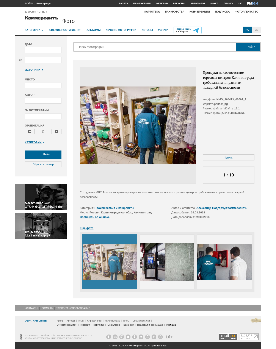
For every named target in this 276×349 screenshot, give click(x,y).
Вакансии (129, 324)
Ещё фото (86, 228)
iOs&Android (113, 324)
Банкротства (174, 11)
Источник (34, 69)
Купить (228, 157)
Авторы (147, 30)
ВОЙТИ (29, 3)
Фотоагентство (246, 11)
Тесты (126, 320)
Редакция (85, 324)
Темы (81, 320)
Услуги (163, 30)
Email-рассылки (141, 320)
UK (240, 3)
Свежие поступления (65, 30)
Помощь (47, 308)
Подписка (222, 11)
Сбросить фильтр (43, 164)
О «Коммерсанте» (67, 324)
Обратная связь (36, 320)
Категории (32, 30)
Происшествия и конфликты (114, 208)
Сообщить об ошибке (95, 217)
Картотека (152, 11)
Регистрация (43, 3)
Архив (60, 320)
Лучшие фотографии (121, 30)
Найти (43, 154)
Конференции (200, 11)
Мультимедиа (112, 320)
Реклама (171, 324)
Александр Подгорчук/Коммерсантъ (221, 208)
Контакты (31, 308)
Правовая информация (150, 324)
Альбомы (93, 30)
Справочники (94, 320)
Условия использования (73, 308)
